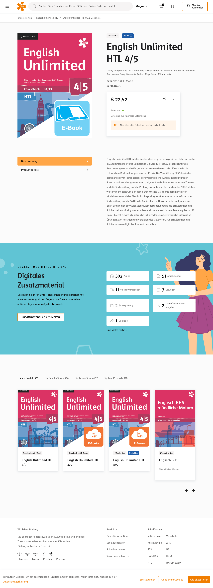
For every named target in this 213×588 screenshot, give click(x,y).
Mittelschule (155, 542)
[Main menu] (7, 6)
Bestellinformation (117, 536)
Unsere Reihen (24, 17)
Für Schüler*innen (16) (57, 378)
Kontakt (60, 559)
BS (167, 549)
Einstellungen (147, 579)
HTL (150, 562)
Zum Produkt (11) (29, 378)
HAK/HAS (153, 556)
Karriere (47, 559)
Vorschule (171, 536)
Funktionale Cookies (171, 579)
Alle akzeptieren (199, 579)
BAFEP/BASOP (174, 562)
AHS (168, 542)
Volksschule (154, 536)
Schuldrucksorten (116, 549)
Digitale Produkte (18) (116, 378)
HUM (169, 556)
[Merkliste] (174, 98)
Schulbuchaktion (115, 542)
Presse (35, 559)
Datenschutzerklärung (15, 581)
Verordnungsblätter (117, 556)
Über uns (22, 559)
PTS (150, 549)
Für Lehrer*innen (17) (86, 378)
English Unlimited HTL (47, 17)
